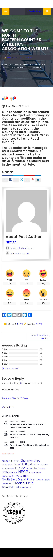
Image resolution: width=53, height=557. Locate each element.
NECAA (28, 57)
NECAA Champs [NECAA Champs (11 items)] (9, 472)
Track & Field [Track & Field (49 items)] (23, 483)
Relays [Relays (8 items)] (47, 480)
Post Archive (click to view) (15, 496)
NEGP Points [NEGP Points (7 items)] (17, 476)
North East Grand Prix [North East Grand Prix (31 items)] (17, 479)
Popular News (34, 11)
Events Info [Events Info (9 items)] (19, 464)
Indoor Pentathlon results (39, 337)
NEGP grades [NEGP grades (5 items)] (6, 476)
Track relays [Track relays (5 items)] (24, 487)
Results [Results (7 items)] (5, 484)
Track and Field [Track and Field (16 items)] (10, 487)
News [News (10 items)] (25, 476)
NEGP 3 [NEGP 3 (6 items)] (32, 472)
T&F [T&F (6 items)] (10, 484)
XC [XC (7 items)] (31, 487)
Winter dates (8, 407)
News (20, 324)
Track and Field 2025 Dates (15, 398)
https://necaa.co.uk (17, 253)
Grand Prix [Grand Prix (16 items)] (31, 464)
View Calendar (8, 453)
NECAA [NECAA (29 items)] (20, 467)
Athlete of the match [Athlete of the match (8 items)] (10, 461)
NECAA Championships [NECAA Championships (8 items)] (36, 468)
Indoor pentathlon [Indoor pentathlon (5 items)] (8, 468)
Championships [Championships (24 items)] (30, 460)
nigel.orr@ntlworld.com (19, 248)
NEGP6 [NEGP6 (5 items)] (38, 472)
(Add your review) (10, 368)
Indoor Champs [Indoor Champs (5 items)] (43, 464)
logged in (18, 383)
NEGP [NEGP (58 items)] (23, 471)
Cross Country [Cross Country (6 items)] (7, 464)
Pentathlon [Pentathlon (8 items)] (38, 480)
